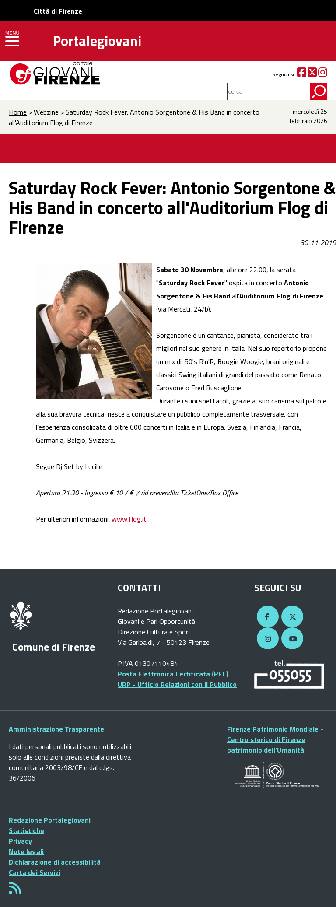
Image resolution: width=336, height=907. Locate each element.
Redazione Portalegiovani (50, 820)
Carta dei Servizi (34, 872)
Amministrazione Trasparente (56, 729)
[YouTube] (291, 639)
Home (18, 112)
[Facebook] (301, 74)
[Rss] (15, 891)
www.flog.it (129, 519)
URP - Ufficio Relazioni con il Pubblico (177, 684)
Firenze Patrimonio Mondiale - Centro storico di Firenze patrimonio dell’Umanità (275, 739)
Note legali (26, 851)
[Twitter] (312, 74)
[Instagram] (322, 74)
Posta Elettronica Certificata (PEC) (173, 674)
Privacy (20, 841)
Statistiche (26, 830)
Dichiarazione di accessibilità (55, 862)
